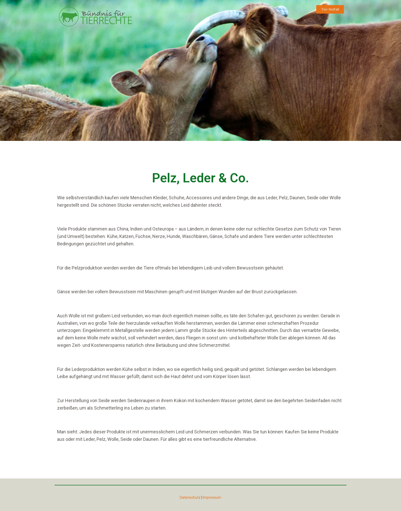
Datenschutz (190, 497)
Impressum (212, 497)
